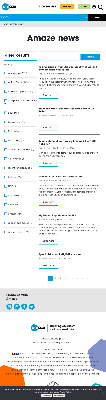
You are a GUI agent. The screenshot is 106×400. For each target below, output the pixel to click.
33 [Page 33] (78, 278)
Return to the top (53, 339)
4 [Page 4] (65, 278)
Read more (48, 95)
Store (84, 7)
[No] (103, 393)
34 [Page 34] (83, 278)
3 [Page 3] (60, 278)
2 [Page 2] (55, 278)
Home (5, 24)
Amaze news (16, 24)
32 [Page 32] (73, 278)
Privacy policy (59, 396)
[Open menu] (97, 17)
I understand (46, 396)
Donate (67, 7)
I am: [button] (5, 17)
